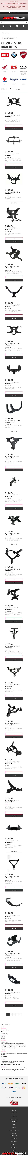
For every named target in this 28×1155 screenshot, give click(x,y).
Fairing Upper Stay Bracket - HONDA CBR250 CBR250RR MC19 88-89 (13, 500)
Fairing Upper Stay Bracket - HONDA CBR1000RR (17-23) (13, 388)
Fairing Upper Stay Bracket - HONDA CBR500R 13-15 (13, 690)
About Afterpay (14, 1147)
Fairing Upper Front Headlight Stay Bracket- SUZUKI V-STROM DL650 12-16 (13, 160)
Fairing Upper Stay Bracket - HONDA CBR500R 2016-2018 (13, 767)
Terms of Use (14, 1138)
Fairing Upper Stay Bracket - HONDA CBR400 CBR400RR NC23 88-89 (13, 613)
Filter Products (5, 32)
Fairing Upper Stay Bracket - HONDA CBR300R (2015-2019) (13, 575)
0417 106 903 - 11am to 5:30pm (14, 12)
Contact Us (14, 1127)
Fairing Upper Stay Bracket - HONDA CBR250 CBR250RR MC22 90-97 (13, 539)
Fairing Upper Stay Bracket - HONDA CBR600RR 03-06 (13, 808)
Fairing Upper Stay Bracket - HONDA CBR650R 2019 (13, 882)
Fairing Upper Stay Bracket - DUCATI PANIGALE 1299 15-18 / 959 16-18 (13, 349)
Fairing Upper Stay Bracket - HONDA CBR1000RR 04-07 (13, 426)
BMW (14, 59)
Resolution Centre (14, 1119)
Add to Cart (14, 128)
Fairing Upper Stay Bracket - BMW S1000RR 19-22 (13, 233)
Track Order (14, 1116)
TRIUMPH (14, 84)
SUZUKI (4, 84)
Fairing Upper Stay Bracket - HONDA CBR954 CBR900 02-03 (13, 921)
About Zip (14, 1150)
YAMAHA (23, 84)
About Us (14, 1124)
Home (3, 37)
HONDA (4, 72)
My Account (14, 1113)
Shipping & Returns (14, 1130)
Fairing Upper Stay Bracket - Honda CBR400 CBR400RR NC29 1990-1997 (13, 652)
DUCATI (23, 59)
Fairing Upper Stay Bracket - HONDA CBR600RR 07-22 (13, 846)
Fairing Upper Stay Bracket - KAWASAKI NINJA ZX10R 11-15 (12, 998)
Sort (11, 88)
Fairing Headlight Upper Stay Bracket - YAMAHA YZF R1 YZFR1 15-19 (13, 121)
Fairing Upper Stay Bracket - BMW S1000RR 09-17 (13, 198)
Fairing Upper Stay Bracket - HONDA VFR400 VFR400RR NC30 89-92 (13, 959)
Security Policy (14, 1144)
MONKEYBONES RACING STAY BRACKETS (23, 73)
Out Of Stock (14, 203)
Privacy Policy (14, 1141)
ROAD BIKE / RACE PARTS (11, 37)
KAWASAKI (14, 72)
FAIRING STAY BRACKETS (8, 38)
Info (13, 116)
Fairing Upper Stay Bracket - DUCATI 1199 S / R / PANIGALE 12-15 (13, 272)
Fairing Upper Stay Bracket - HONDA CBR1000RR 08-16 (13, 462)
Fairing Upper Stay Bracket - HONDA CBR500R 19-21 (13, 729)
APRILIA (4, 59)
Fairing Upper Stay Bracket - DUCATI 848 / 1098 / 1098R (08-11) (13, 311)
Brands (14, 1133)
